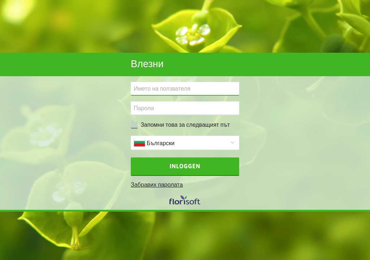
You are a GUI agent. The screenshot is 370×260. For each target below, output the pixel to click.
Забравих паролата (157, 184)
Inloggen (185, 166)
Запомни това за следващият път (185, 124)
